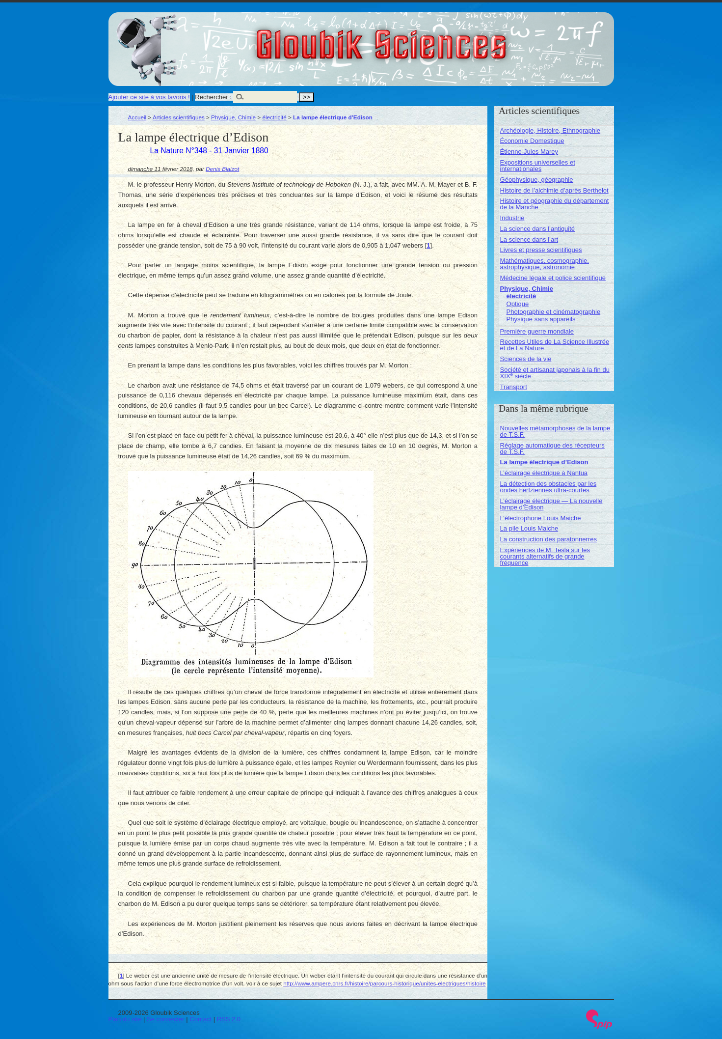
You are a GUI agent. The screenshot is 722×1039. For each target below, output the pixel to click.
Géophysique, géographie (536, 179)
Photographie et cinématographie (554, 311)
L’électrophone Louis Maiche (540, 518)
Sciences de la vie (526, 359)
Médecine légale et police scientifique (553, 277)
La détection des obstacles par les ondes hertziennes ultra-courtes (548, 487)
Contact (200, 1019)
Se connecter (166, 1019)
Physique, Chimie (233, 117)
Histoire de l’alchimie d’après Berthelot (554, 190)
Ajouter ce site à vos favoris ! (149, 97)
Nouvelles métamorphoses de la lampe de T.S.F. (555, 431)
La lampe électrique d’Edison (544, 462)
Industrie (512, 218)
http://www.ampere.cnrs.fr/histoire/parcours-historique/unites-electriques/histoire (384, 983)
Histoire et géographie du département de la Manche (554, 204)
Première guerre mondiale (537, 331)
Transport (513, 387)
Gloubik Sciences (436, 38)
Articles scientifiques (179, 117)
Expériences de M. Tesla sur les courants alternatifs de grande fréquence (545, 556)
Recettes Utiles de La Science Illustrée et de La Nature (555, 345)
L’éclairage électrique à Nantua (544, 473)
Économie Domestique (532, 140)
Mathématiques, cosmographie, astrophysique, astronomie (544, 264)
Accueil (137, 117)
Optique (518, 304)
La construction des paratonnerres (548, 539)
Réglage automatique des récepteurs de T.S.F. (552, 448)
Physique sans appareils (541, 319)
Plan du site (125, 1019)
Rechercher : (213, 97)
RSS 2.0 (229, 1019)
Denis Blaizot (222, 169)
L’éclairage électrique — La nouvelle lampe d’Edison (551, 504)
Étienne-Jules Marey (529, 151)
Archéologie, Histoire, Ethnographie (550, 130)
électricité (274, 117)
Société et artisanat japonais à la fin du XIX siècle (555, 373)
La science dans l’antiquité (537, 228)
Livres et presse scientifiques (541, 249)
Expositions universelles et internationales (537, 165)
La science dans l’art (529, 239)
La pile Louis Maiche (529, 528)
